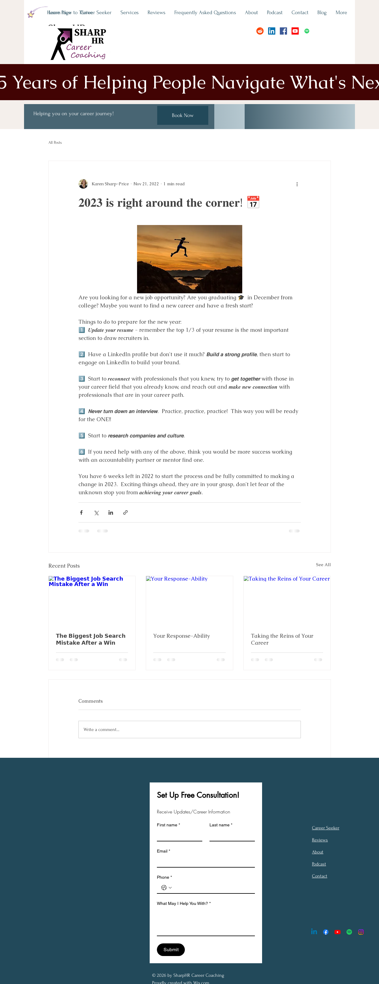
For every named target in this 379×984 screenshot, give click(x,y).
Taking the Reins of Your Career (282, 639)
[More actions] (297, 183)
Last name (220, 825)
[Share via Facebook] (81, 512)
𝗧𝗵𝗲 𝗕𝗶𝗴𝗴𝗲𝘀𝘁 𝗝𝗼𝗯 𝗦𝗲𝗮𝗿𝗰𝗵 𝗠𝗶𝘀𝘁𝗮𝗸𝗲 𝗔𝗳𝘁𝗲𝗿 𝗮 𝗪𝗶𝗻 (91, 639)
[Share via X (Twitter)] (96, 512)
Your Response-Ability (181, 635)
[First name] (178, 835)
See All (323, 564)
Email (163, 851)
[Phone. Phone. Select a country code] (166, 887)
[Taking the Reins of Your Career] (287, 600)
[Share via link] (125, 512)
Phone (164, 877)
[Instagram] (361, 932)
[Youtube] (295, 31)
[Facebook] (283, 31)
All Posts (55, 142)
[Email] (204, 861)
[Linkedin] (314, 932)
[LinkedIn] (271, 31)
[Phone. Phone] (212, 887)
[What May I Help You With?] (206, 922)
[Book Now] (182, 115)
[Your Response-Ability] (189, 600)
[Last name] (230, 835)
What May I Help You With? (184, 903)
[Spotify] (306, 31)
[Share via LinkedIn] (111, 512)
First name (168, 825)
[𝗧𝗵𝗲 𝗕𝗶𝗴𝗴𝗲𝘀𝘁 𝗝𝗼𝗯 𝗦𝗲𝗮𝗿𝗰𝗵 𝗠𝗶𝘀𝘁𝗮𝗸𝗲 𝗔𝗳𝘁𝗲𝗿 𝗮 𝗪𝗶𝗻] (92, 600)
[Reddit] (260, 31)
